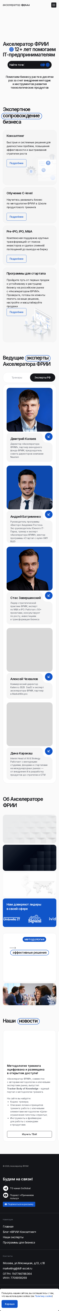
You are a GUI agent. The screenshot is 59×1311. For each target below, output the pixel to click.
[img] (16, 5)
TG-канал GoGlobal (20, 1188)
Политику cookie (43, 1296)
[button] (33, 323)
